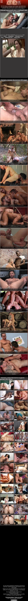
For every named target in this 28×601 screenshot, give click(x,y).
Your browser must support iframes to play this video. (14, 23)
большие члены (19, 36)
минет (5, 36)
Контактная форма (10, 597)
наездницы (11, 36)
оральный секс (8, 37)
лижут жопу (17, 37)
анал (2, 37)
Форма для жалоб (19, 597)
